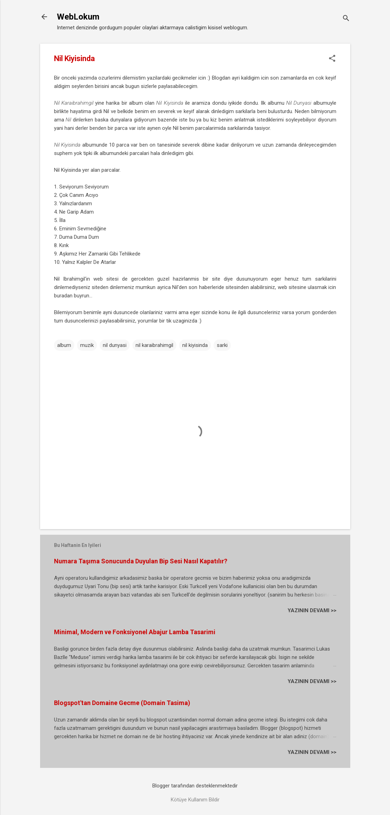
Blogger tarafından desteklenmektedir (195, 786)
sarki (222, 345)
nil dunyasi (115, 345)
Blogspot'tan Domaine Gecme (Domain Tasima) (122, 702)
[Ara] (346, 19)
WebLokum (78, 17)
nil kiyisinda (195, 345)
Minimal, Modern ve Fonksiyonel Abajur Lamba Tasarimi (134, 632)
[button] (332, 59)
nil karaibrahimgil (154, 345)
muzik (87, 345)
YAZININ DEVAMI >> (312, 610)
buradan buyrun (71, 295)
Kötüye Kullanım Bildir (195, 800)
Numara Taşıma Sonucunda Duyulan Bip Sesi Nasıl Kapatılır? (140, 561)
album (64, 345)
